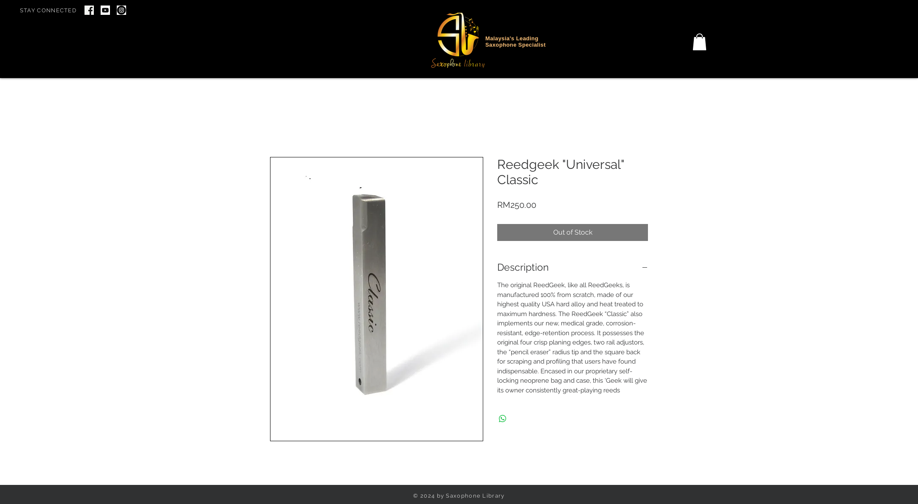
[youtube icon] (105, 10)
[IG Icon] (121, 10)
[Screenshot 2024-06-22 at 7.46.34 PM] (89, 10)
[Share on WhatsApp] (503, 419)
